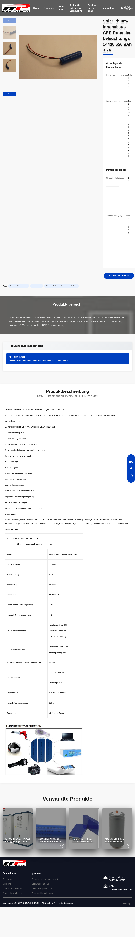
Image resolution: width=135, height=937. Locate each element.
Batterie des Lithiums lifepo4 (45, 879)
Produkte (49, 8)
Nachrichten (108, 8)
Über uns (61, 8)
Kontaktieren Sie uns (12, 888)
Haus (36, 8)
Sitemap (126, 904)
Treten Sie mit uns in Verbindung (76, 8)
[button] (9, 94)
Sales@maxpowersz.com (120, 889)
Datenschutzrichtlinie (12, 893)
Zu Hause (7, 879)
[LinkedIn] (131, 475)
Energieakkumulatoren (42, 893)
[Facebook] (131, 468)
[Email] (131, 462)
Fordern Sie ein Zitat (92, 8)
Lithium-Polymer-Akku (42, 888)
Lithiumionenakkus (40, 884)
